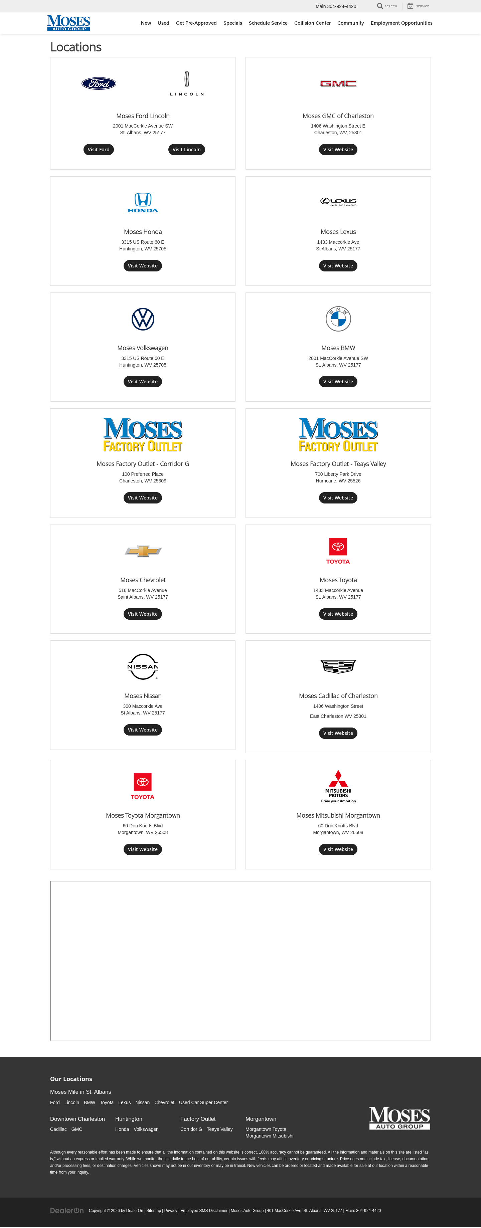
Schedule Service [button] (268, 22)
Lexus (124, 1102)
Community (350, 22)
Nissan (142, 1102)
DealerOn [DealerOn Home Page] (134, 1211)
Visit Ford (99, 149)
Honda (122, 1130)
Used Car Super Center (203, 1102)
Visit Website (338, 149)
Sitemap (153, 1211)
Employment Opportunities (402, 22)
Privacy (170, 1211)
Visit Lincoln (187, 149)
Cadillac (58, 1130)
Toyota (107, 1102)
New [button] (146, 22)
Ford (55, 1102)
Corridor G (191, 1130)
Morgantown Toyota (266, 1130)
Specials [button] (232, 22)
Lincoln (71, 1102)
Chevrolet (164, 1102)
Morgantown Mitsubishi (269, 1136)
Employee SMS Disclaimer (203, 1211)
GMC (77, 1130)
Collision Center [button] (312, 22)
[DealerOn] (67, 1211)
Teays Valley (220, 1130)
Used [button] (163, 22)
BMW (89, 1102)
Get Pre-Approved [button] (196, 22)
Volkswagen (146, 1130)
